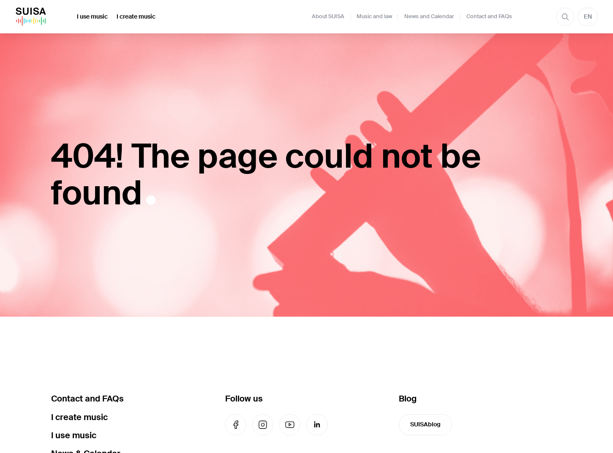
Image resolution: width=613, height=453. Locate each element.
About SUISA (328, 16)
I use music (92, 16)
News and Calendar (429, 16)
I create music (136, 16)
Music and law (374, 16)
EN (588, 16)
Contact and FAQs (489, 16)
